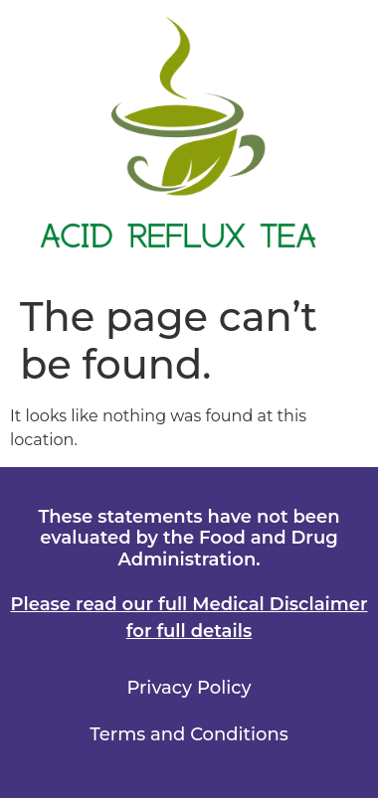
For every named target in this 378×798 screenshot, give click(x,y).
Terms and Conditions (188, 734)
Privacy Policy (188, 688)
